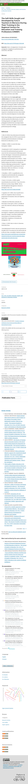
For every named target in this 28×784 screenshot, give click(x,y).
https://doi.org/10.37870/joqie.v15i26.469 (14, 43)
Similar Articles (6, 411)
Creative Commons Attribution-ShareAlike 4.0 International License (12, 766)
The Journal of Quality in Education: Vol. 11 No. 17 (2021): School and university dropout (15, 447)
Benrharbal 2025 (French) (10, 281)
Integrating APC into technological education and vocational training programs (14, 495)
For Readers (5, 674)
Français (4, 659)
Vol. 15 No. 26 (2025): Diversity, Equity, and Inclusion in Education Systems (13, 10)
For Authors (5, 677)
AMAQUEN (5, 765)
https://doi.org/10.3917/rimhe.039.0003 (10, 189)
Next (24, 528)
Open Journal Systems (7, 708)
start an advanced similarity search (17, 532)
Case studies (5, 722)
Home (2, 8)
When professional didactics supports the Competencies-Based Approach (15, 452)
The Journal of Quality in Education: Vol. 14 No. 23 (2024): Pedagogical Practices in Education (15, 547)
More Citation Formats (8, 386)
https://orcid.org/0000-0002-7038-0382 (10, 39)
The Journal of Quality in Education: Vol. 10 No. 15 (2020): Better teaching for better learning (15, 469)
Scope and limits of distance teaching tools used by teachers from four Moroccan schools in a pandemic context (15, 554)
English (4, 657)
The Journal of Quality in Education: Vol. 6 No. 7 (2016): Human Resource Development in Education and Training (15, 478)
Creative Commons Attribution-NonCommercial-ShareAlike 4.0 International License (12, 322)
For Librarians (5, 679)
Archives (8, 8)
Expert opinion (5, 724)
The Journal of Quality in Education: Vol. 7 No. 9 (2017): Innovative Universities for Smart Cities (15, 523)
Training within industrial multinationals (14, 475)
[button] (5, 391)
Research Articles (5, 307)
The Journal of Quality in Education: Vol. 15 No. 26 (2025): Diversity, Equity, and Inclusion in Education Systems (15, 425)
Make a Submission (8, 666)
